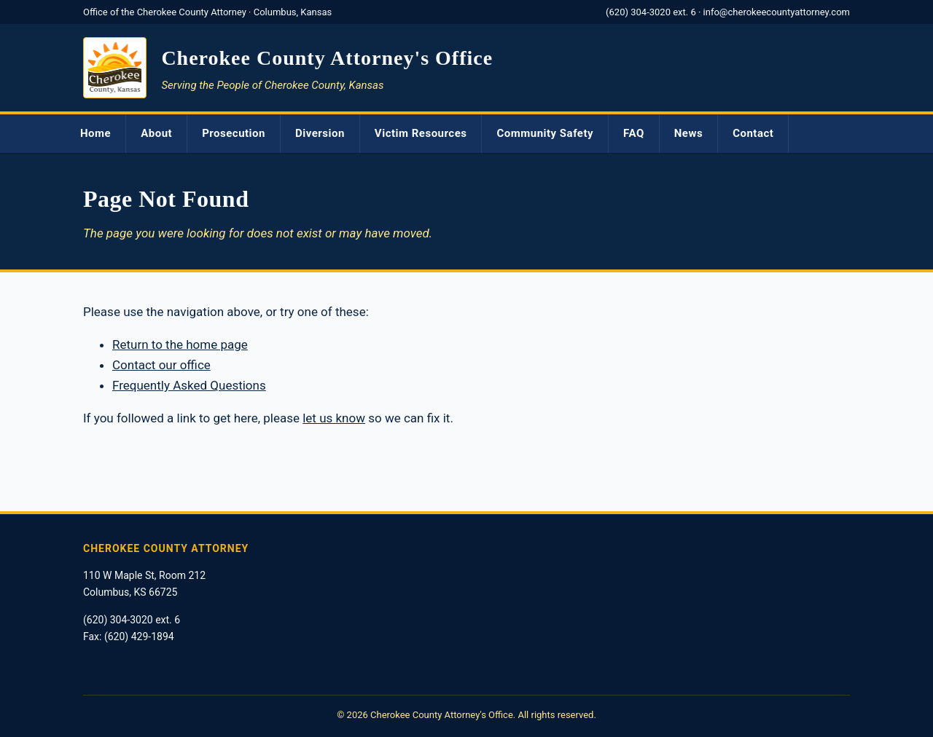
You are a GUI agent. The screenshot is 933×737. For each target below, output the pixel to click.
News (688, 133)
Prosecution (233, 133)
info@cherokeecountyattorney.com (776, 12)
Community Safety (544, 133)
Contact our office (161, 365)
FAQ (633, 133)
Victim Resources (421, 133)
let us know (333, 418)
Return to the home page (180, 344)
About (156, 133)
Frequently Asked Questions (189, 385)
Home (95, 133)
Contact (753, 133)
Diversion (320, 133)
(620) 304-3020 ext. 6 (651, 12)
